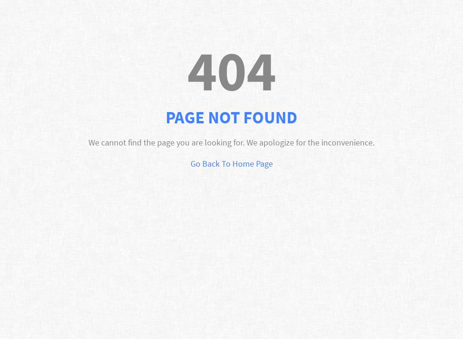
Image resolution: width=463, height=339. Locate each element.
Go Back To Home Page (232, 163)
